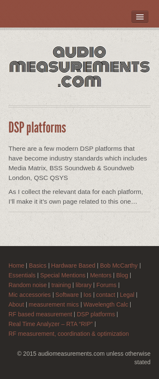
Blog (122, 275)
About (16, 304)
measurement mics (54, 304)
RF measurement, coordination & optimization (68, 334)
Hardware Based (73, 265)
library (83, 285)
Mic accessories (29, 295)
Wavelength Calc (106, 304)
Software (67, 295)
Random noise (27, 285)
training (61, 285)
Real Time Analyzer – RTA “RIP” (50, 324)
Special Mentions (63, 275)
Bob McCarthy (119, 265)
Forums (106, 285)
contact (105, 295)
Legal (127, 295)
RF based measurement (40, 314)
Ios (88, 295)
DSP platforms (96, 314)
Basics (37, 265)
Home (16, 265)
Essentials (22, 275)
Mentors (101, 275)
